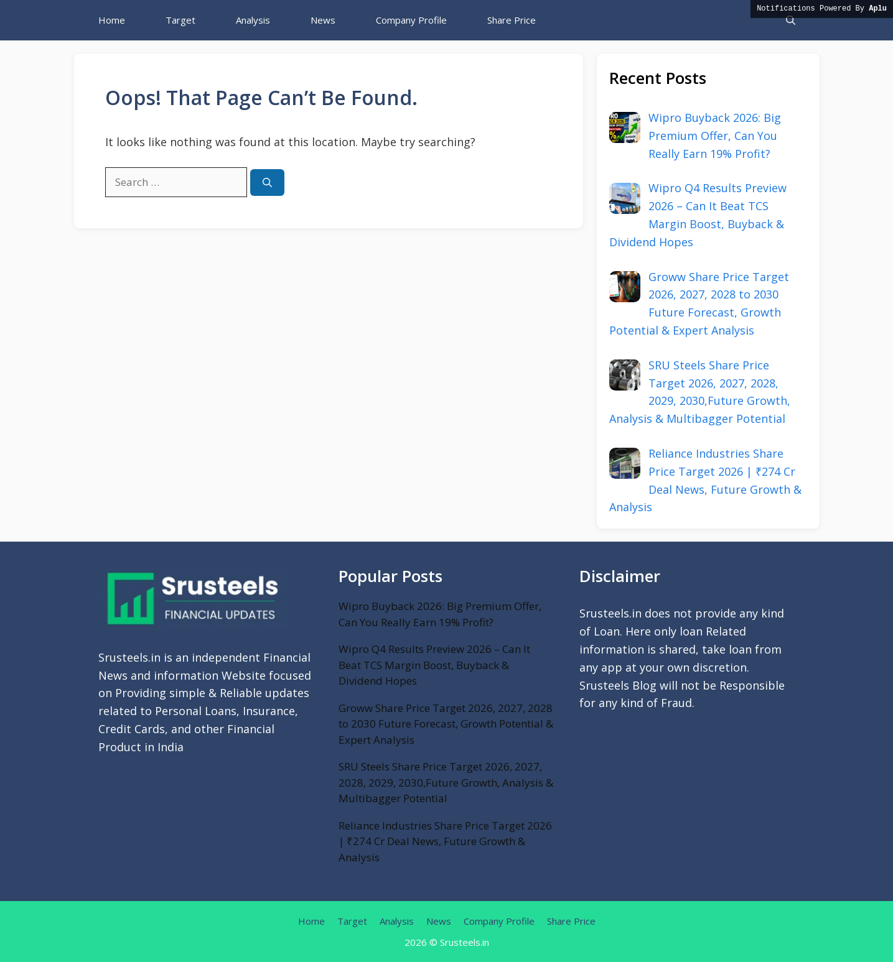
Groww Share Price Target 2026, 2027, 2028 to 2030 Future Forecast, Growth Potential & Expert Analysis (446, 724)
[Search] (267, 182)
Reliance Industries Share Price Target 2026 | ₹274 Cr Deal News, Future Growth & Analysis (445, 841)
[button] (791, 20)
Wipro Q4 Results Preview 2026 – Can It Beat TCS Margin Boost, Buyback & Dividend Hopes (434, 665)
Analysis (253, 20)
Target (180, 20)
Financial (250, 728)
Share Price (511, 20)
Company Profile (411, 20)
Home (111, 20)
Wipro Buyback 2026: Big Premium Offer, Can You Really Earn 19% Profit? (440, 614)
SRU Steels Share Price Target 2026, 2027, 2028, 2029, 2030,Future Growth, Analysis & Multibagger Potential (446, 782)
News (323, 20)
